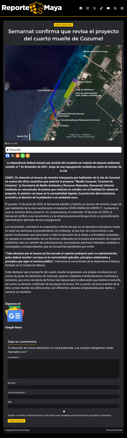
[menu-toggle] (122, 8)
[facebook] (81, 8)
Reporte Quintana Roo (63, 25)
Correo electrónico (17, 394)
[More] (27, 155)
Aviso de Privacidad (114, 431)
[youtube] (108, 8)
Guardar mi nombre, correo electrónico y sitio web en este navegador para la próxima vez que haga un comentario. (60, 416)
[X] (12, 155)
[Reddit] (17, 155)
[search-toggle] (115, 8)
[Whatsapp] (22, 155)
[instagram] (88, 8)
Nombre (12, 384)
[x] (94, 8)
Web (10, 403)
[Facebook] (7, 155)
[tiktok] (101, 8)
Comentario (14, 357)
